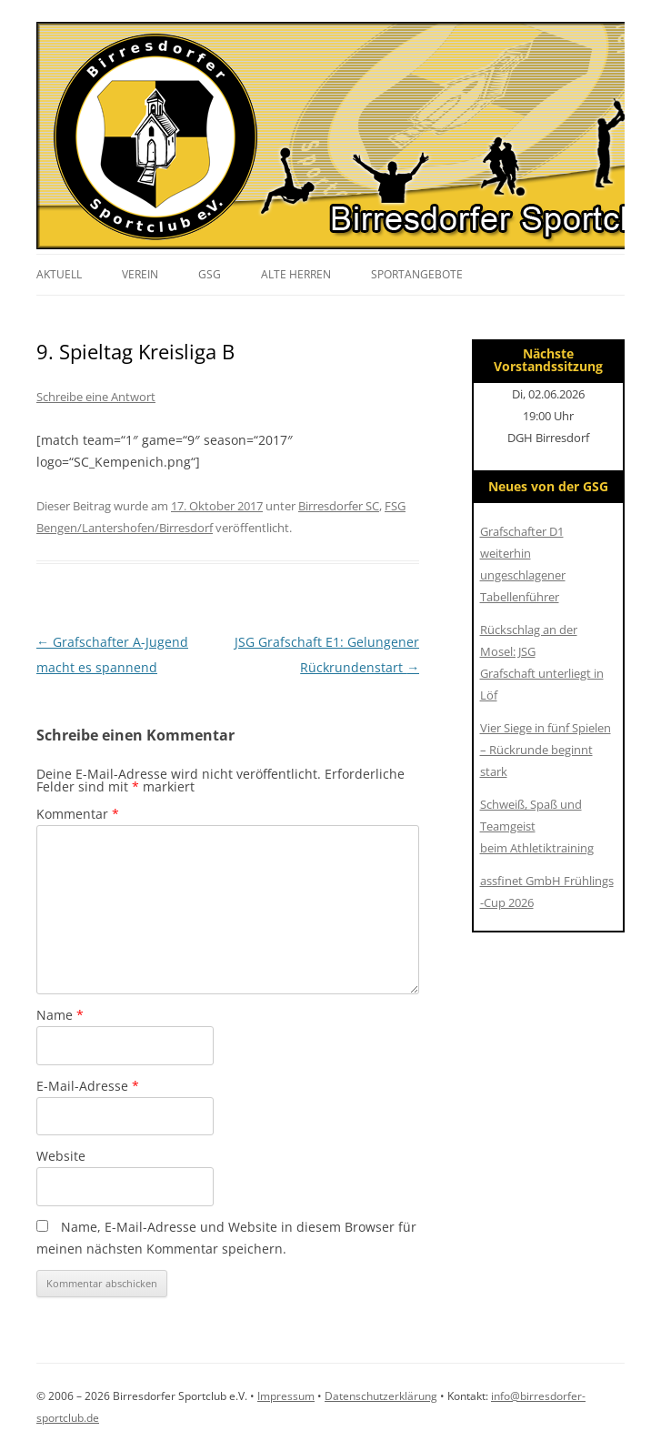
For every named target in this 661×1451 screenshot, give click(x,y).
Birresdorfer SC (338, 506)
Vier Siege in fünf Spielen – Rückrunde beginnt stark (545, 750)
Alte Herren (296, 274)
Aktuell (59, 274)
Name (60, 1014)
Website (60, 1155)
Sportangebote (417, 274)
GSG (209, 274)
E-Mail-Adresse (87, 1085)
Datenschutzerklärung (381, 1396)
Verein (140, 274)
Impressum (286, 1396)
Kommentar (77, 813)
